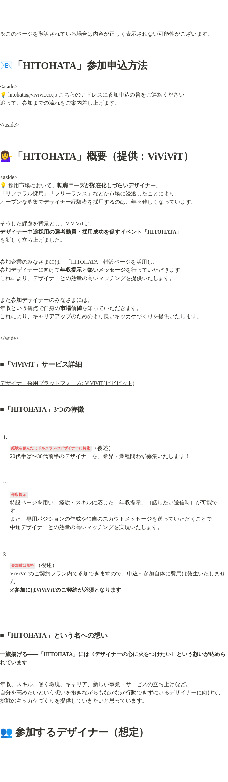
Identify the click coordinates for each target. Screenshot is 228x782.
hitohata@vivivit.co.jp (32, 95)
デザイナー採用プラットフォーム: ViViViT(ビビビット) (67, 383)
